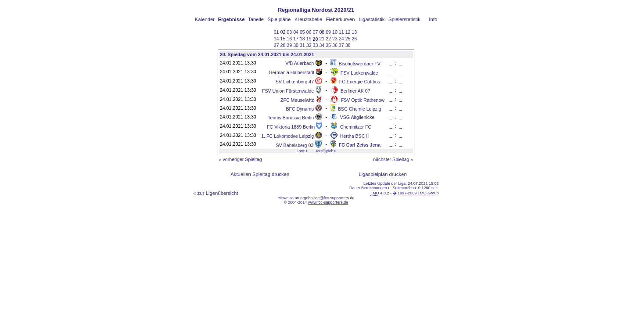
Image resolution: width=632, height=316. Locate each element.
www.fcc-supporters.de (328, 202)
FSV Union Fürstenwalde (288, 90)
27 (276, 45)
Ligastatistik (371, 19)
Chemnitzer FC (356, 126)
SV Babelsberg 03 (294, 145)
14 (276, 38)
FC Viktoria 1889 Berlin (291, 126)
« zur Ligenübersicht (215, 193)
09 (328, 32)
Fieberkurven (340, 19)
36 (335, 45)
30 (295, 45)
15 (283, 38)
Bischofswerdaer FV (360, 63)
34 (321, 45)
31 (302, 45)
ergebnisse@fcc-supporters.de (327, 198)
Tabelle (256, 19)
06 (309, 32)
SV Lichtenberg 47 (295, 81)
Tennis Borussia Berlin (291, 117)
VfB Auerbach (299, 63)
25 (348, 38)
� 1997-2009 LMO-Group (416, 193)
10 (335, 32)
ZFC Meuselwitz (297, 100)
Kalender (205, 19)
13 (354, 32)
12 (348, 32)
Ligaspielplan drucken (383, 174)
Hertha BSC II (354, 136)
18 (302, 38)
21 (321, 38)
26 (354, 38)
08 (321, 32)
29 (289, 45)
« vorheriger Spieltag (240, 159)
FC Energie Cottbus (359, 81)
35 (328, 45)
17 (295, 38)
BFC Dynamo (300, 108)
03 (289, 32)
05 (302, 32)
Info (433, 19)
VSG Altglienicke (357, 117)
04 (295, 32)
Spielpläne (279, 19)
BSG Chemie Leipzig (359, 108)
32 (309, 45)
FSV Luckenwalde (359, 72)
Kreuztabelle (308, 19)
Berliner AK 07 (355, 90)
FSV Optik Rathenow (362, 100)
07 (315, 32)
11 (341, 32)
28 (283, 45)
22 (328, 38)
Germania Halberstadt (291, 72)
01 (276, 32)
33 (315, 45)
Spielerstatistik (404, 19)
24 (341, 38)
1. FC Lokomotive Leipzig (287, 136)
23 (335, 38)
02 (283, 32)
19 (309, 38)
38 (348, 45)
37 (341, 45)
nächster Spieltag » (393, 159)
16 (289, 38)
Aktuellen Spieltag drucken (259, 174)
